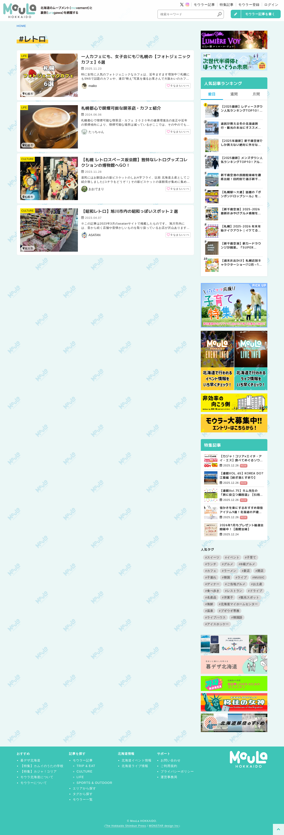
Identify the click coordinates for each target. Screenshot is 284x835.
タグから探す (83, 794)
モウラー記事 (204, 4)
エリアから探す (84, 788)
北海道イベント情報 (137, 760)
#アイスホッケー (217, 624)
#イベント (232, 557)
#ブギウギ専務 (229, 610)
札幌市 (28, 93)
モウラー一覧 (83, 799)
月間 (256, 94)
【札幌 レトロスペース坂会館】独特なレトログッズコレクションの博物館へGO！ (134, 162)
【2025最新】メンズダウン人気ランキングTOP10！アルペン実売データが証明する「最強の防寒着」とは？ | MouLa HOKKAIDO (242, 160)
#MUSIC (258, 577)
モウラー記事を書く (260, 14)
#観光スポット (249, 597)
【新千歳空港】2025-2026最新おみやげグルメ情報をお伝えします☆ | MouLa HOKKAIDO (241, 211)
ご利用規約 (169, 766)
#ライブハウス (215, 617)
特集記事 (227, 4)
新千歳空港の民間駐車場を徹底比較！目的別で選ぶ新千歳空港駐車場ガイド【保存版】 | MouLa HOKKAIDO (241, 177)
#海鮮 (209, 604)
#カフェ (210, 570)
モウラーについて (33, 783)
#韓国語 (236, 617)
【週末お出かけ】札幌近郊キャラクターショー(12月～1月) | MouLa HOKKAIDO (241, 263)
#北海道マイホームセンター (238, 604)
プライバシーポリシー (177, 771)
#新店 (246, 570)
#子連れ (210, 577)
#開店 (259, 570)
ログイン (271, 4)
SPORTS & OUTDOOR (94, 783)
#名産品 (210, 597)
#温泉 (209, 610)
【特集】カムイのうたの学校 (41, 766)
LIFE (24, 56)
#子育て (250, 557)
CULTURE (27, 159)
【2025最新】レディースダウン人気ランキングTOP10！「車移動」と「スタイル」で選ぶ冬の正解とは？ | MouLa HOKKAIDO (242, 108)
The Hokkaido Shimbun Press (125, 825)
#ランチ (210, 564)
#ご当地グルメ (235, 584)
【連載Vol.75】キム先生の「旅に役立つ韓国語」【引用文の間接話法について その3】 (241, 493)
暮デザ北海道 (30, 760)
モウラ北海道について (37, 777)
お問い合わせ (171, 760)
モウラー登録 (249, 4)
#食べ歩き (212, 590)
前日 (212, 94)
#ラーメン (229, 570)
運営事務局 (169, 777)
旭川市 (28, 248)
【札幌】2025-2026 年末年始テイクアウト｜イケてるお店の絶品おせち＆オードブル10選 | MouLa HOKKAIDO (241, 228)
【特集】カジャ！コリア (38, 771)
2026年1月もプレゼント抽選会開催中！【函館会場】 (242, 527)
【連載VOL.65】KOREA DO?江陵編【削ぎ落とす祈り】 (241, 475)
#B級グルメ (247, 564)
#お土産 (256, 584)
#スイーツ (212, 557)
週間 (234, 94)
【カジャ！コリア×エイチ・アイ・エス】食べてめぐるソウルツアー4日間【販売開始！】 (241, 458)
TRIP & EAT (86, 766)
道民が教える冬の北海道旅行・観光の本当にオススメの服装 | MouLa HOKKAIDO (241, 126)
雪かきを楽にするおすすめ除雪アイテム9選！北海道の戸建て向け (241, 510)
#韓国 (226, 577)
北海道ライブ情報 (135, 766)
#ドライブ (255, 590)
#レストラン (233, 590)
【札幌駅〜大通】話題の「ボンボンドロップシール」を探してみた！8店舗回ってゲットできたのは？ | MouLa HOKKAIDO (241, 194)
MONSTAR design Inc (164, 825)
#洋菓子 (227, 597)
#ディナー (212, 584)
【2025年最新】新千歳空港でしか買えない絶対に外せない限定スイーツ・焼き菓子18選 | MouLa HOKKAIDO (242, 143)
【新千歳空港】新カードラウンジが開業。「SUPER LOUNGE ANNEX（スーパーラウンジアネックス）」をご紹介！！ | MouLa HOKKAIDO (242, 245)
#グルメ (227, 564)
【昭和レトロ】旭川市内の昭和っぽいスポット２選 (129, 211)
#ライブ (241, 577)
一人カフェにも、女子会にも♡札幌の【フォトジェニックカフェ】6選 (136, 59)
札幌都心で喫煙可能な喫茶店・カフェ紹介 (121, 108)
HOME (21, 26)
